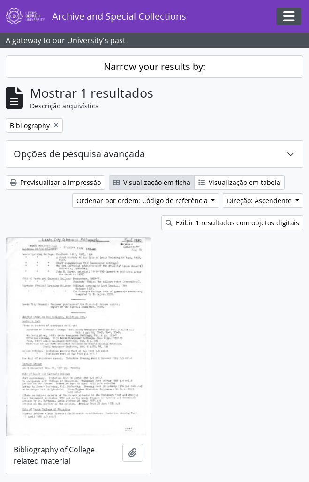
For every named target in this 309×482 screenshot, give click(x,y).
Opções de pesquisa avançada (79, 153)
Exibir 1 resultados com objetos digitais (232, 222)
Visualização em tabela (239, 182)
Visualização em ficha (151, 182)
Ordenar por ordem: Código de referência (143, 200)
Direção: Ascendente (260, 200)
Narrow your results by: (154, 66)
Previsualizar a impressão (55, 182)
